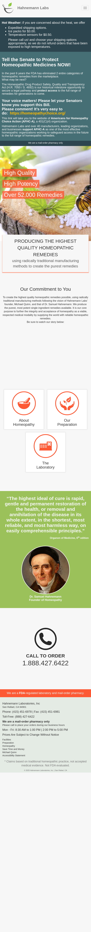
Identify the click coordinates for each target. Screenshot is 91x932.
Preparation (8, 743)
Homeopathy (8, 746)
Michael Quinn (9, 752)
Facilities (6, 739)
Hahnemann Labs (33, 8)
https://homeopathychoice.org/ (37, 113)
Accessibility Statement (13, 755)
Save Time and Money (13, 749)
